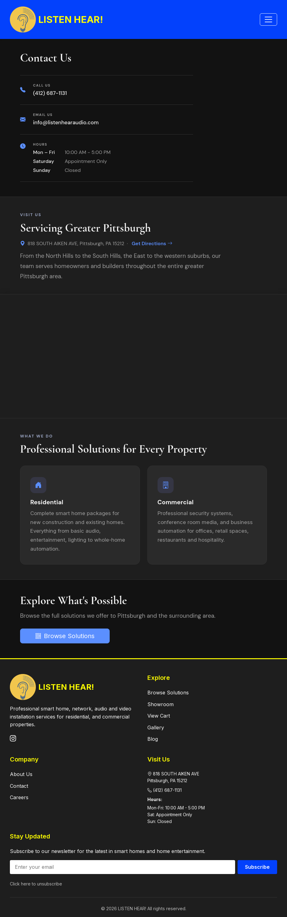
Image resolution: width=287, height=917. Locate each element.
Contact (19, 786)
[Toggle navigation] (268, 19)
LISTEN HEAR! (56, 19)
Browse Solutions (65, 636)
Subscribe (257, 867)
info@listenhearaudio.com (66, 122)
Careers (19, 797)
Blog (152, 739)
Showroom (160, 704)
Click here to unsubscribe (36, 883)
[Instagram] (13, 739)
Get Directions (152, 244)
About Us (21, 774)
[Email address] (122, 867)
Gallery (155, 727)
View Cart (158, 716)
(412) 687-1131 (50, 93)
